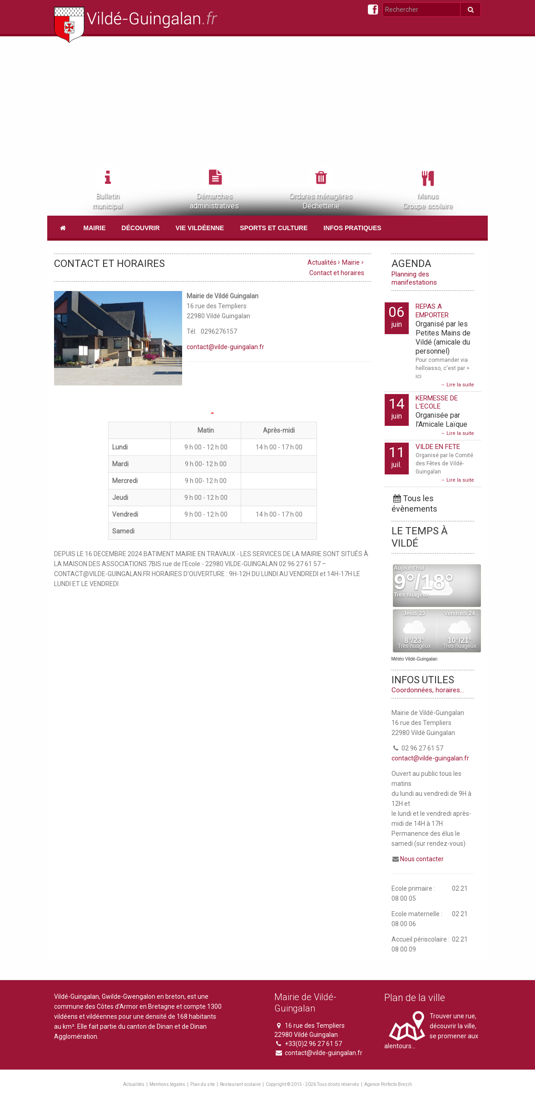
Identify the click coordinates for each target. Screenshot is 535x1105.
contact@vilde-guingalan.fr (225, 346)
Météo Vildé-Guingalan (414, 658)
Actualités (322, 262)
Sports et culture (273, 228)
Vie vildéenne (200, 228)
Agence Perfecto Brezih (388, 1084)
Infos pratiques (352, 228)
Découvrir (141, 228)
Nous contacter (422, 859)
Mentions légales (167, 1084)
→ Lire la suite (457, 385)
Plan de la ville (414, 997)
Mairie (95, 228)
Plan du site (202, 1084)
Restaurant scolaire (240, 1084)
